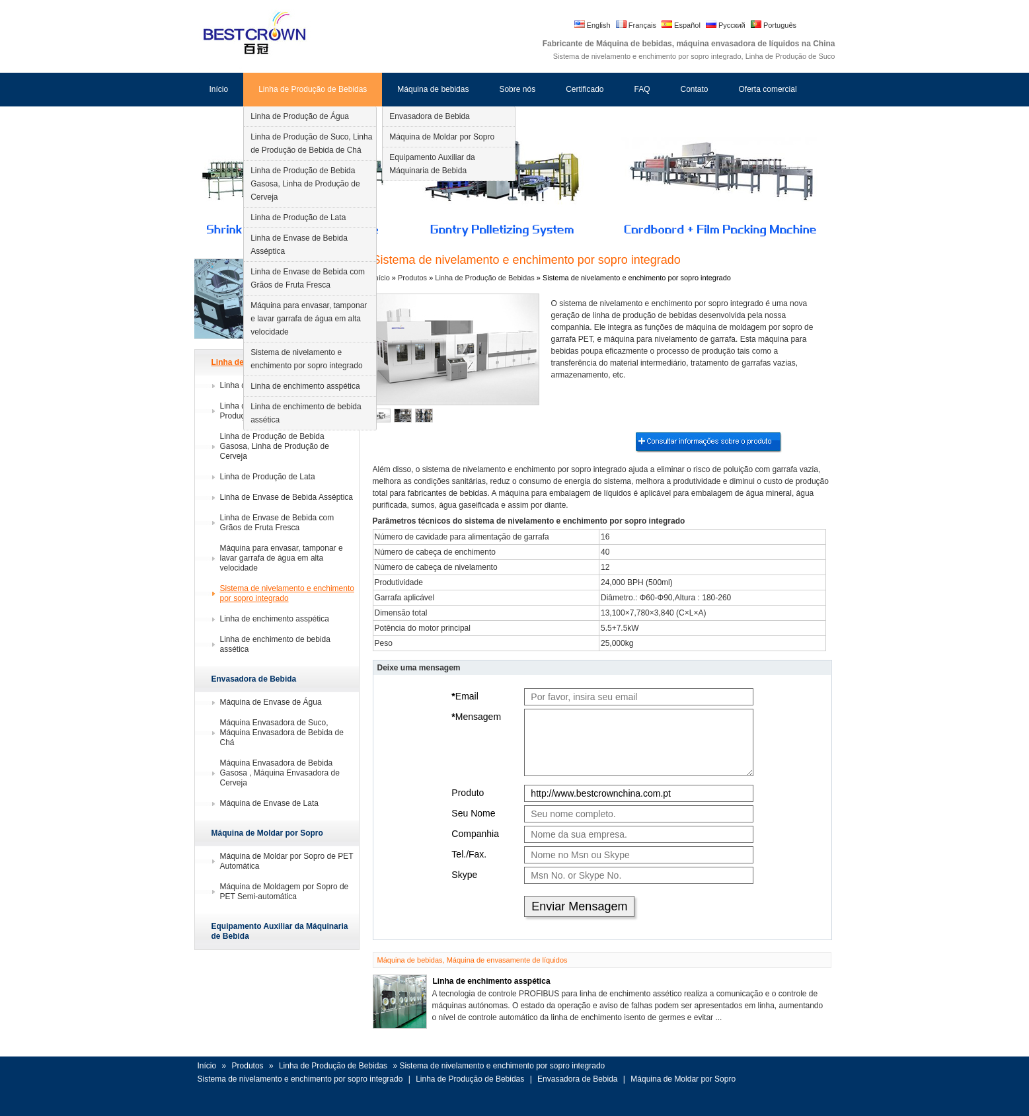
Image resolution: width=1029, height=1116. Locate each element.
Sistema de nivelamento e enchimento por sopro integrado (306, 359)
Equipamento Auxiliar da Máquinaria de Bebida (432, 164)
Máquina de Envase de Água (271, 702)
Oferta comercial (768, 89)
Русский (725, 25)
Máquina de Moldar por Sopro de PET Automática (287, 861)
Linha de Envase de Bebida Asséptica (299, 244)
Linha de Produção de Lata (298, 217)
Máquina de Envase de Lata (269, 803)
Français (636, 25)
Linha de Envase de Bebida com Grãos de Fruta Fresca (307, 278)
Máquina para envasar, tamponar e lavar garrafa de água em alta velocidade (308, 319)
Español (681, 25)
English (592, 25)
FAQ (642, 89)
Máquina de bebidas (433, 89)
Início (219, 89)
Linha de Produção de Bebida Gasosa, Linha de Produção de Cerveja (305, 184)
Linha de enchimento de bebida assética (305, 413)
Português (773, 25)
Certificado (584, 89)
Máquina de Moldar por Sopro (441, 136)
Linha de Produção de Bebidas (312, 89)
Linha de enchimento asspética (305, 386)
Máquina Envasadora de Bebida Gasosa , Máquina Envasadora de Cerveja (280, 772)
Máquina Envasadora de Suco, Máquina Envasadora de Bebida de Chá (282, 732)
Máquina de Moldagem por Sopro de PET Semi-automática (284, 891)
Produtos (413, 278)
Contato (694, 89)
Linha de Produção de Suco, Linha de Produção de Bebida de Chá (311, 143)
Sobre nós (517, 89)
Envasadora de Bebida (429, 116)
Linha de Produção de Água (299, 116)
